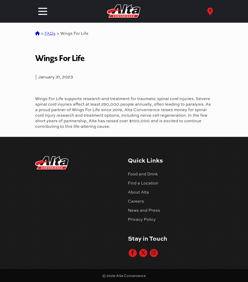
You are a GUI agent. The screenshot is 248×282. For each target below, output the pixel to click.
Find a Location (143, 183)
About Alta (138, 192)
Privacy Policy (142, 219)
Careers (136, 201)
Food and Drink (143, 174)
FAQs (50, 33)
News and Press (144, 210)
